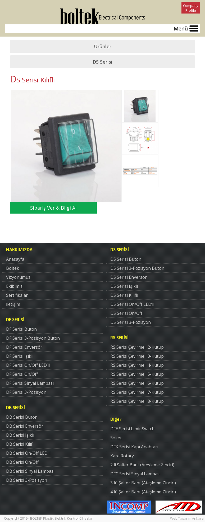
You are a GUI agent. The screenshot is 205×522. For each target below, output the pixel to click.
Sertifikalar (17, 295)
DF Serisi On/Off (22, 374)
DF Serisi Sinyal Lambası (30, 383)
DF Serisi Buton (21, 329)
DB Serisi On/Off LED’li (28, 453)
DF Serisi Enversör (24, 347)
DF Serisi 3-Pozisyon (26, 392)
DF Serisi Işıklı (19, 356)
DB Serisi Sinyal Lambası (30, 471)
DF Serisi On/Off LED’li (28, 365)
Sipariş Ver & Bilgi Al (53, 208)
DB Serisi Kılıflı (20, 444)
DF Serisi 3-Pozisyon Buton (33, 338)
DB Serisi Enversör (24, 426)
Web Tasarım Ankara (187, 518)
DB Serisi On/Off (22, 462)
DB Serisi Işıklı (20, 435)
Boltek (12, 268)
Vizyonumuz (18, 277)
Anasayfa (15, 259)
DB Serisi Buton (22, 417)
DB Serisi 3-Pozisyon (26, 480)
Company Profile (190, 8)
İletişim (13, 304)
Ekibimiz (14, 286)
